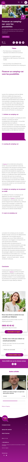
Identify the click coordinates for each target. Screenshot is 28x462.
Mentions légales (5, 447)
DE (3, 438)
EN (7, 438)
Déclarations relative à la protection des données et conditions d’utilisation (13, 445)
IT (4, 438)
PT (5, 438)
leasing (5, 164)
